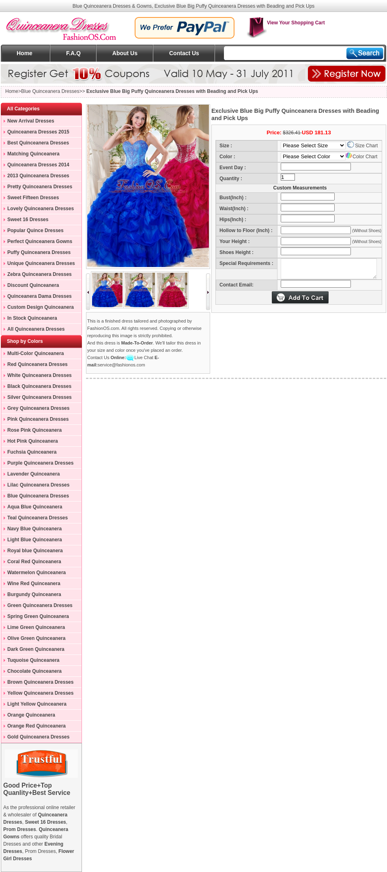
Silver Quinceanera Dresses (39, 397)
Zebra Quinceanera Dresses (39, 274)
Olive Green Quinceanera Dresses (33, 639)
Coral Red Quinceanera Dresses (31, 563)
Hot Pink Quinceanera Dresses (29, 442)
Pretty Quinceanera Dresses (39, 186)
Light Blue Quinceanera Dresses (31, 541)
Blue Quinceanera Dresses (38, 496)
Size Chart (362, 146)
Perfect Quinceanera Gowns (39, 241)
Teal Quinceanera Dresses (37, 518)
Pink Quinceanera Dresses (38, 419)
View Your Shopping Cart (286, 23)
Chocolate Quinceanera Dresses (31, 672)
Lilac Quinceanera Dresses (38, 485)
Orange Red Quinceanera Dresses (33, 727)
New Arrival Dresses (30, 121)
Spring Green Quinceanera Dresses (35, 618)
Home (24, 53)
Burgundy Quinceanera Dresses (31, 596)
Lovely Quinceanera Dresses (40, 208)
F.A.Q (73, 53)
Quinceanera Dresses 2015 (38, 132)
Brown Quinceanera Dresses (40, 682)
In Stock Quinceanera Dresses (29, 319)
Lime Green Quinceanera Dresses (33, 628)
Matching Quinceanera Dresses (30, 155)
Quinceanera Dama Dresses (39, 296)
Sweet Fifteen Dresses (33, 197)
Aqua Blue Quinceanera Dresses (31, 508)
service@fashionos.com (121, 364)
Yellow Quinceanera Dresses (40, 693)
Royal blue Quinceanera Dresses (32, 552)
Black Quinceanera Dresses (39, 386)
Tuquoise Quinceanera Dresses (30, 661)
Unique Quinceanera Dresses (41, 263)
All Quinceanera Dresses (35, 329)
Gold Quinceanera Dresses (38, 737)
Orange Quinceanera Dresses (28, 716)
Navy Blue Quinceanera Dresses (31, 530)
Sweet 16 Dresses (27, 219)
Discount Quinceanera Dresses (30, 286)
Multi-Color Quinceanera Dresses (32, 355)
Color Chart (361, 156)
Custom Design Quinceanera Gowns (37, 308)
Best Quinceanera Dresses (38, 143)
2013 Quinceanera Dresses (38, 176)
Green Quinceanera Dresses (40, 605)
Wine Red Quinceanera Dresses (30, 585)
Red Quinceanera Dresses (37, 364)
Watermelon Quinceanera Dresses (33, 574)
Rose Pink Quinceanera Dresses (31, 431)
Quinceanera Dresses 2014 (38, 165)
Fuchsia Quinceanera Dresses (28, 453)
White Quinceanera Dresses (39, 375)
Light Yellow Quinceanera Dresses (34, 705)
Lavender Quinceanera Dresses (30, 475)
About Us (125, 53)
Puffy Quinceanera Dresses (39, 252)
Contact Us (184, 53)
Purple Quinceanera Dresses (40, 463)
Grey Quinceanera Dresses (38, 408)
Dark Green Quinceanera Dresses (32, 650)
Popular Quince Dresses (35, 230)
